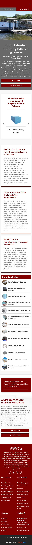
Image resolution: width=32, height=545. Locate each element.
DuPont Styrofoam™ (7, 486)
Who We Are (5, 524)
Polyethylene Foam (7, 491)
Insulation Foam (22, 486)
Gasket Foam (21, 497)
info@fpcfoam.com (23, 530)
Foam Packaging (22, 483)
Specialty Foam (6, 497)
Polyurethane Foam (7, 494)
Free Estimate (8, 9)
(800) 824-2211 (22, 527)
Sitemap (3, 530)
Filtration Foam (22, 500)
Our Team (4, 521)
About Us (4, 518)
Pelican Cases (5, 500)
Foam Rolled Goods (23, 491)
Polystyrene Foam (6, 489)
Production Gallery (6, 527)
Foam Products (5, 483)
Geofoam (20, 489)
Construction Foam (23, 503)
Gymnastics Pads (22, 494)
